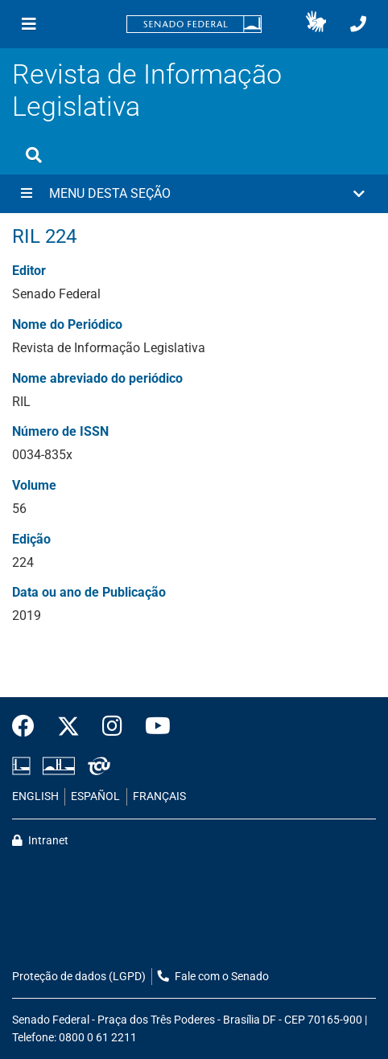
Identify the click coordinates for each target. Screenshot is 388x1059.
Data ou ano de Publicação (89, 592)
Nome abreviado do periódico (97, 378)
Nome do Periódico (67, 324)
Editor (29, 270)
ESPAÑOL (95, 796)
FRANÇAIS (159, 796)
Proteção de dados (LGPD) (79, 976)
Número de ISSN (60, 431)
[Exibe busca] (34, 155)
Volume (34, 485)
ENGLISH (35, 796)
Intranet (40, 841)
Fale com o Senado (213, 976)
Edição (31, 539)
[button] (315, 24)
